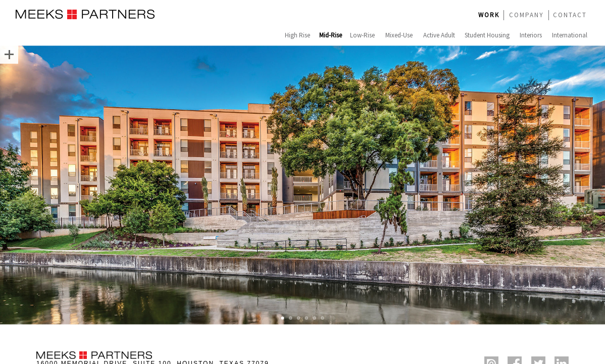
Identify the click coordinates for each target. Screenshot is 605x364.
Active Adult (439, 35)
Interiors (531, 35)
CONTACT (570, 15)
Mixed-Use (399, 35)
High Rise (297, 35)
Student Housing (487, 35)
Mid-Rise (330, 35)
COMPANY (526, 15)
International (569, 35)
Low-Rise (362, 35)
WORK (488, 15)
